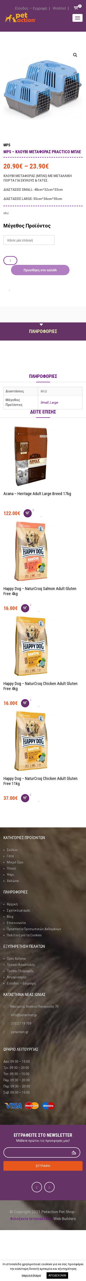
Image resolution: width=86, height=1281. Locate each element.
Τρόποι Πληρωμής (20, 971)
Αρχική (12, 904)
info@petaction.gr (24, 1015)
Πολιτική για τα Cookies (24, 935)
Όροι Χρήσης (16, 958)
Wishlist (59, 8)
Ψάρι (10, 874)
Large (54, 402)
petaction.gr (19, 1032)
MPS (6, 145)
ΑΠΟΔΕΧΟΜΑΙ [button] (57, 1275)
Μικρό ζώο (15, 862)
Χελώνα (13, 881)
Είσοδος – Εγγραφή (31, 8)
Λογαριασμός (17, 977)
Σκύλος (12, 850)
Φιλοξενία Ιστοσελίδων (31, 1218)
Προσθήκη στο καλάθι (40, 270)
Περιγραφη (43, 320)
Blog (10, 916)
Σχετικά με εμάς (19, 910)
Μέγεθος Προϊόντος (27, 226)
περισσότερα (31, 1275)
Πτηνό (11, 868)
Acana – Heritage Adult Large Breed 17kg (37, 493)
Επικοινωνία (16, 923)
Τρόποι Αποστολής (21, 965)
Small (44, 402)
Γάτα (10, 856)
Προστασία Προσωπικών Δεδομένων (34, 929)
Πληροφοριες (43, 331)
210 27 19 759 (21, 1023)
